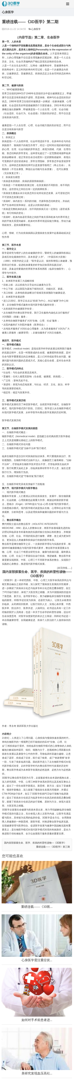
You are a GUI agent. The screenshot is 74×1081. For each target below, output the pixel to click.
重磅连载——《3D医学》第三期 (53, 846)
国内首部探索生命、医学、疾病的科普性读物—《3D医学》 (35, 842)
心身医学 (36, 29)
